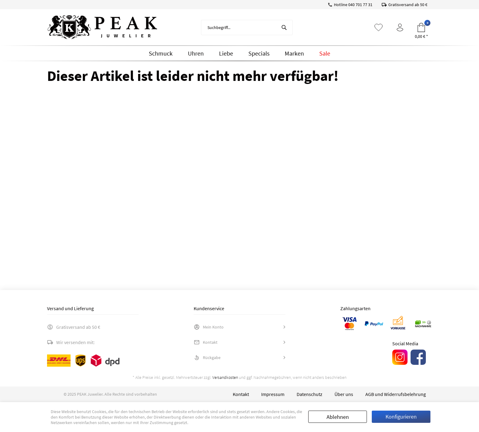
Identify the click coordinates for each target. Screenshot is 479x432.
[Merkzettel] (378, 27)
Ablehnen (338, 416)
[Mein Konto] (399, 27)
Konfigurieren (401, 416)
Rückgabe (207, 357)
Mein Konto (209, 327)
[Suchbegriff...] (247, 27)
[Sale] (325, 53)
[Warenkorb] (421, 27)
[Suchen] (284, 27)
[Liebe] (226, 53)
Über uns (344, 394)
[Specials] (259, 53)
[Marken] (294, 53)
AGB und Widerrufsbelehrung (395, 394)
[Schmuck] (160, 53)
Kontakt (206, 342)
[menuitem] (247, 27)
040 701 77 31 (360, 4)
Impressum (272, 394)
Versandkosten (225, 377)
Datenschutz (309, 394)
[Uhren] (195, 53)
